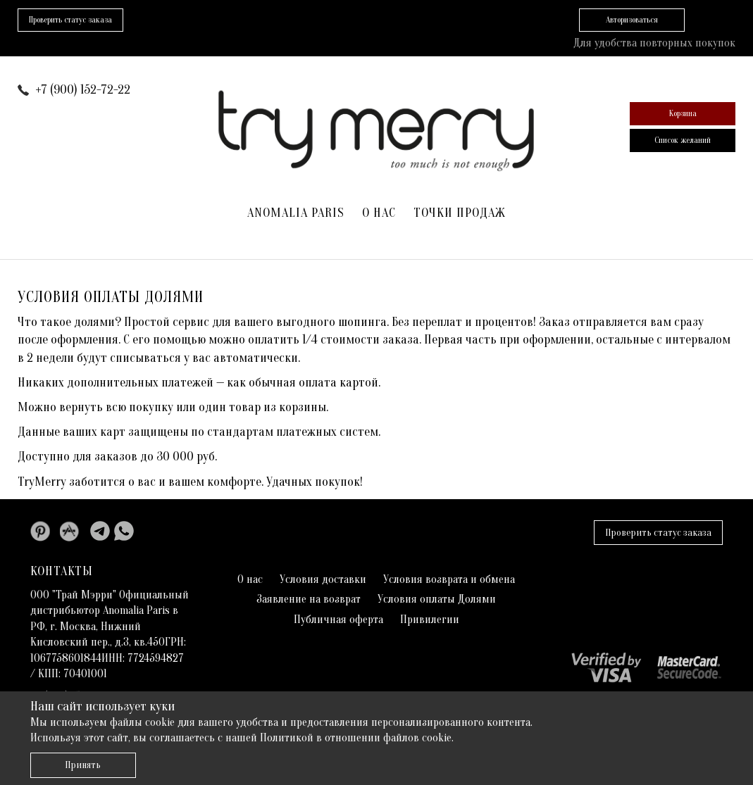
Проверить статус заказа (658, 533)
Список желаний (682, 140)
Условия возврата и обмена (449, 579)
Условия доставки (323, 579)
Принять (83, 765)
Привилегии (429, 619)
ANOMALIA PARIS (295, 213)
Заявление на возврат (308, 599)
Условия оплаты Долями (437, 599)
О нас (379, 213)
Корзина (683, 113)
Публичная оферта (338, 619)
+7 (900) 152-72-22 (82, 89)
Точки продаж (459, 213)
